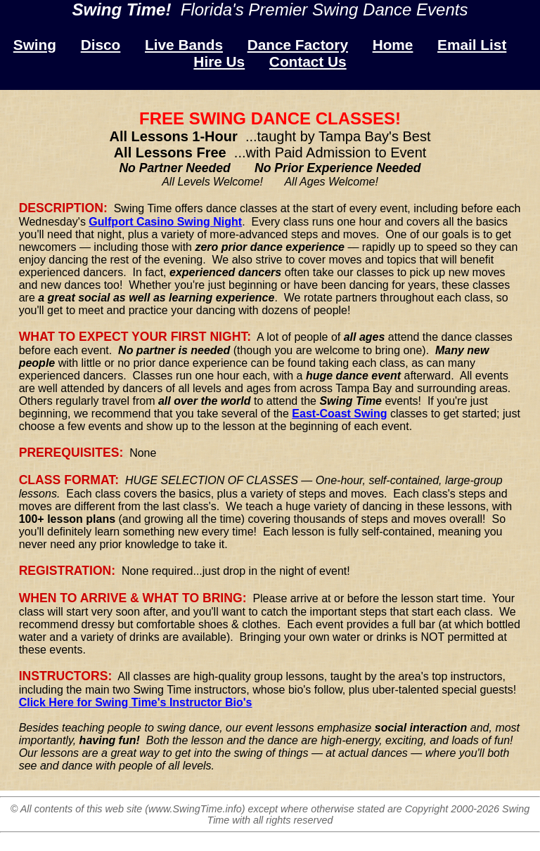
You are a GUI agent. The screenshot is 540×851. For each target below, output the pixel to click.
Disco (101, 45)
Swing (34, 45)
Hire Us (219, 61)
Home (393, 45)
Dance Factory (298, 45)
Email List (471, 45)
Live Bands (184, 45)
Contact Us (308, 61)
